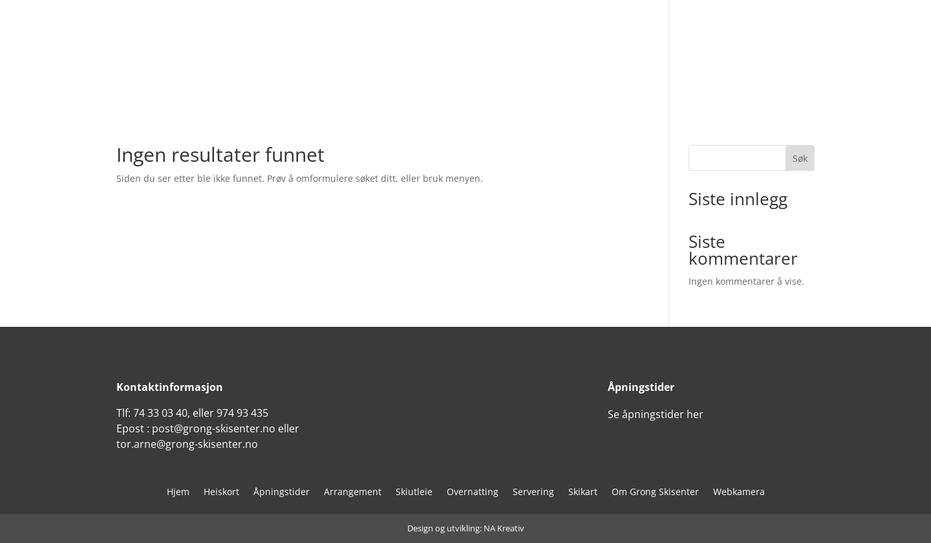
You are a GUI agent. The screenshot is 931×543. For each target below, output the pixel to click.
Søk (800, 158)
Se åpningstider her (655, 414)
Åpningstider (281, 492)
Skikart (582, 492)
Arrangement (352, 492)
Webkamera (739, 492)
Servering (533, 492)
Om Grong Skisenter (655, 492)
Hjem (178, 492)
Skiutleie (414, 492)
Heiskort (221, 492)
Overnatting (472, 492)
